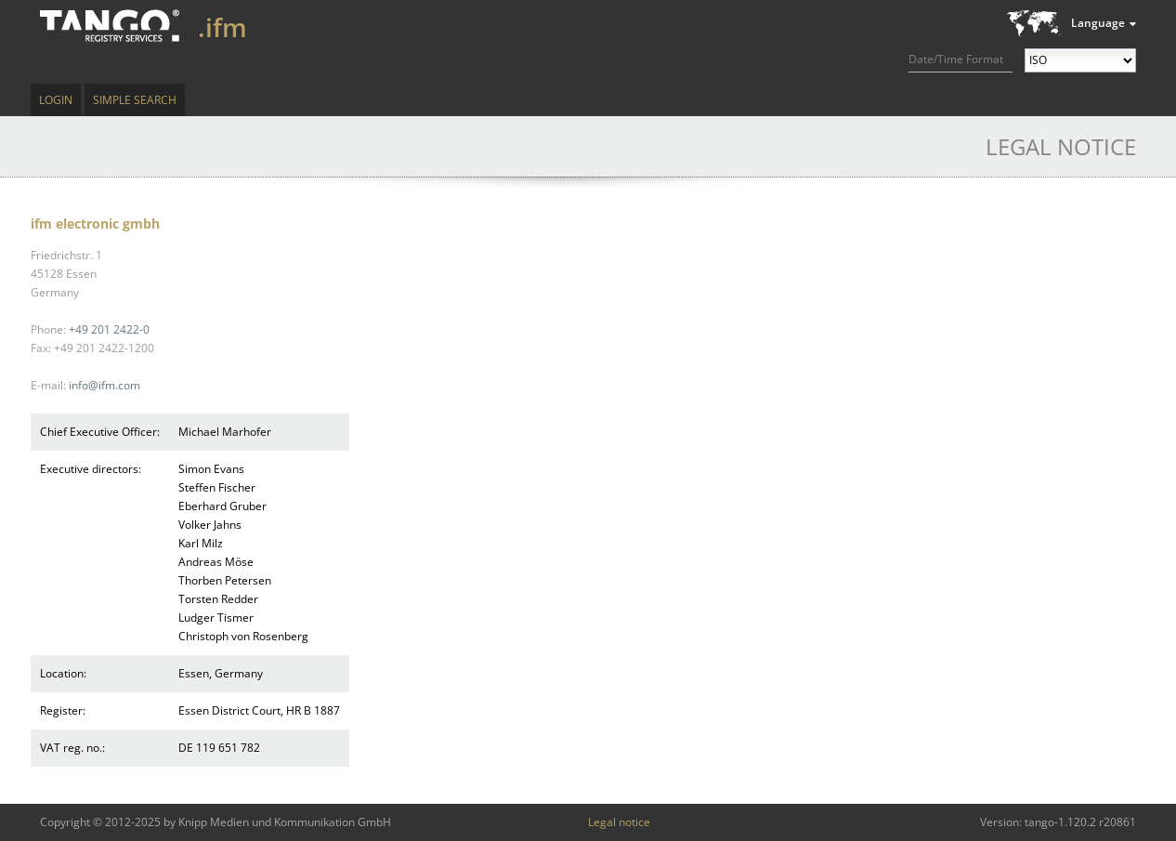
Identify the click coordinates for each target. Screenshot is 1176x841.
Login (55, 100)
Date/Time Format (955, 59)
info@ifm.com (104, 385)
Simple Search (134, 100)
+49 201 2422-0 (109, 329)
